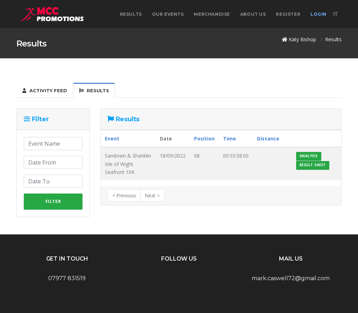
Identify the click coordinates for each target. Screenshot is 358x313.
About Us (253, 14)
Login (318, 14)
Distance (268, 138)
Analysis (309, 156)
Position (204, 138)
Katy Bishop (302, 39)
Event (112, 138)
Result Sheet (313, 165)
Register (288, 14)
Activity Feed (44, 90)
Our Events (168, 14)
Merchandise (212, 14)
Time (229, 138)
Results (131, 14)
